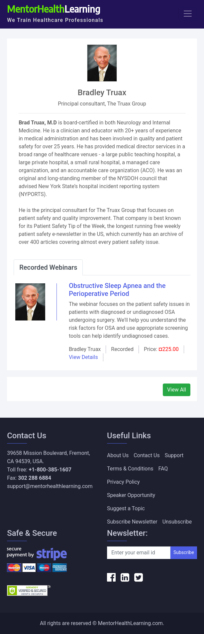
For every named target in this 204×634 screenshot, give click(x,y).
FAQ (163, 468)
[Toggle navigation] (187, 13)
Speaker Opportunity (131, 495)
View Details (83, 357)
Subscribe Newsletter (132, 522)
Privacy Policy (123, 482)
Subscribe (183, 552)
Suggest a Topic (126, 508)
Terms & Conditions (130, 468)
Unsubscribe (177, 522)
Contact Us (147, 455)
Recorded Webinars (48, 267)
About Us (118, 455)
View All (176, 390)
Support (174, 455)
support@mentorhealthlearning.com (49, 486)
